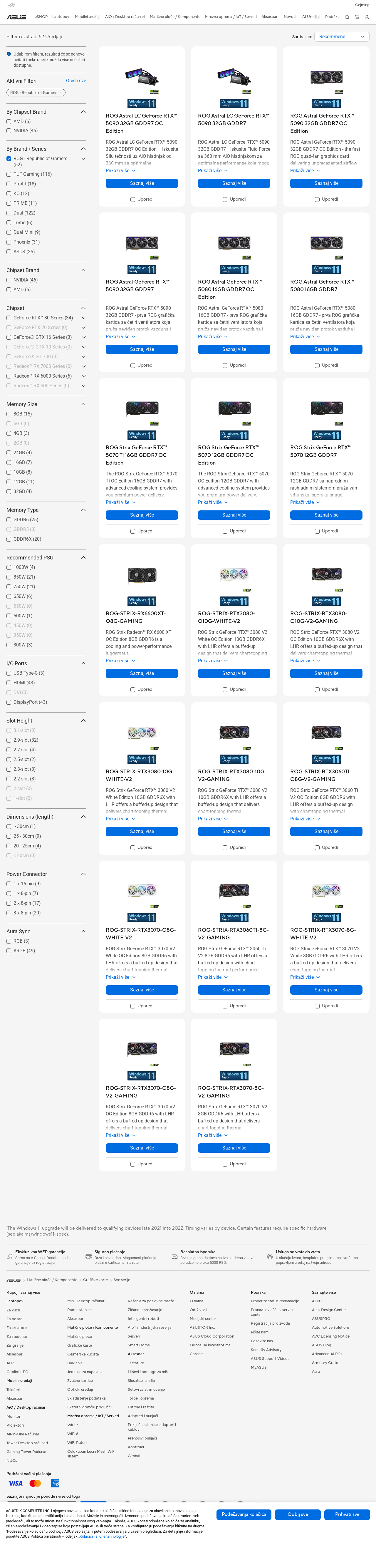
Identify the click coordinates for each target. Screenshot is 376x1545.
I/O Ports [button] (46, 663)
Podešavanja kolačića (244, 1514)
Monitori (13, 1416)
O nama (196, 1301)
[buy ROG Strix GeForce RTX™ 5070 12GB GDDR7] (326, 451)
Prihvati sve (347, 1514)
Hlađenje (75, 1363)
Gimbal (134, 1456)
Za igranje (15, 1345)
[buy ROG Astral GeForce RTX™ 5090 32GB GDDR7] (142, 286)
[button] (362, 5)
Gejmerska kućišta (83, 1354)
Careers (197, 1354)
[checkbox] (43, 328)
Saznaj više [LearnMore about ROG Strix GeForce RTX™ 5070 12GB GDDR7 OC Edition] (234, 515)
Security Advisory (266, 1350)
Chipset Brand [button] (46, 270)
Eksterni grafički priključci (89, 1407)
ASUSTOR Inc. (202, 1327)
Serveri (134, 1336)
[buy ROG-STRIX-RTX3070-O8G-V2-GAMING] (142, 1092)
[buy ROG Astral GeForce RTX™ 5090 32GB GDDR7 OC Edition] (326, 123)
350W (23, 635)
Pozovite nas (262, 1341)
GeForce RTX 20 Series (41, 327)
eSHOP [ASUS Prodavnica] (41, 16)
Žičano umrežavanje (145, 1310)
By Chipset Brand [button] (46, 112)
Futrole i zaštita (141, 1407)
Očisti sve (76, 80)
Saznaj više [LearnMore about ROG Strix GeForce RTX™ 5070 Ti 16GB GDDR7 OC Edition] (142, 515)
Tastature (136, 1363)
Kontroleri (136, 1447)
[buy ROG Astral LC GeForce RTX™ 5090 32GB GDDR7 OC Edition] (142, 123)
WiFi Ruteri (77, 1442)
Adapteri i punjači (143, 1416)
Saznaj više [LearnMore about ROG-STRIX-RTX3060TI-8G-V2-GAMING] (234, 990)
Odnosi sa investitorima (210, 1345)
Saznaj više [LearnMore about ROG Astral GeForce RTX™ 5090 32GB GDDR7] (142, 349)
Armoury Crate (325, 1362)
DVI (21, 692)
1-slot (23, 798)
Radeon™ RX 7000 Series (43, 366)
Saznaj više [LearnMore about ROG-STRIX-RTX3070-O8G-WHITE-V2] (142, 990)
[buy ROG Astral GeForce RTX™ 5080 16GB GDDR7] (326, 286)
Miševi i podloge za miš (148, 1372)
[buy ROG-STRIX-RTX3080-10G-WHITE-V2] (142, 775)
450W (23, 625)
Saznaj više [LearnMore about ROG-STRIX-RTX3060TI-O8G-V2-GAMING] (326, 831)
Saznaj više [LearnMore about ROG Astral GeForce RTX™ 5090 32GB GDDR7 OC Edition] (326, 183)
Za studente (16, 1336)
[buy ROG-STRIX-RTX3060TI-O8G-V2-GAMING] (326, 775)
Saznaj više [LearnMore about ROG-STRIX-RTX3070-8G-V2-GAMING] (234, 1148)
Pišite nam (259, 1332)
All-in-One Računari (23, 1434)
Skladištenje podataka (86, 1398)
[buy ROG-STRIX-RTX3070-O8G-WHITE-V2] (142, 934)
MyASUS (259, 1367)
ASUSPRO (321, 1318)
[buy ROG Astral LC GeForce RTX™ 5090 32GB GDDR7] (234, 120)
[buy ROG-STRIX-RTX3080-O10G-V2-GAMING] (326, 617)
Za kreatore (16, 1328)
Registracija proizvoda (270, 1323)
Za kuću (13, 1310)
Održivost (198, 1310)
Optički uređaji (80, 1389)
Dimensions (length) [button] (46, 817)
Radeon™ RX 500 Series (41, 385)
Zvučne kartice (80, 1380)
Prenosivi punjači (142, 1438)
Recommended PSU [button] (46, 557)
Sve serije (122, 1280)
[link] (16, 17)
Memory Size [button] (46, 404)
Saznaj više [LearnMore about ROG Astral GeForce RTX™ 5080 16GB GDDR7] (326, 349)
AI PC (11, 1363)
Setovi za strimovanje (146, 1389)
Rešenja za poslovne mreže (151, 1301)
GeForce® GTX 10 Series (43, 347)
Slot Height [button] (46, 721)
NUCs (11, 1460)
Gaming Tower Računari (27, 1452)
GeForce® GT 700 (36, 356)
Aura (316, 1371)
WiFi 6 (72, 1434)
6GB (21, 423)
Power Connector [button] (46, 874)
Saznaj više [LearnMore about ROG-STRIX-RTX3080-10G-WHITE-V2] (142, 831)
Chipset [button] (46, 308)
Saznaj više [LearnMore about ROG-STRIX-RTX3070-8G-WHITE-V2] (326, 990)
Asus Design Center (329, 1310)
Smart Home (139, 1345)
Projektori (15, 1425)
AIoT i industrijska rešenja (150, 1327)
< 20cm (25, 855)
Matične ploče (79, 1336)
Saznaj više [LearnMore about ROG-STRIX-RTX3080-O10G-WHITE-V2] (234, 673)
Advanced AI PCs (327, 1354)
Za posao (14, 1319)
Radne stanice (79, 1310)
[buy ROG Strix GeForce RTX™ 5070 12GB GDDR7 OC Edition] (234, 455)
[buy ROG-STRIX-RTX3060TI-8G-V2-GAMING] (234, 934)
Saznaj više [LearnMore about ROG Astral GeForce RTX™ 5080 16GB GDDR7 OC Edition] (234, 349)
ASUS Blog (321, 1345)
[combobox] (342, 37)
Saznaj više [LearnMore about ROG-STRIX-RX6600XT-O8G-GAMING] (142, 673)
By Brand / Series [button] (46, 149)
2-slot (23, 788)
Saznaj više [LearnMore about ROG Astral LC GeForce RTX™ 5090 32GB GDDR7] (234, 183)
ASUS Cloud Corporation (212, 1336)
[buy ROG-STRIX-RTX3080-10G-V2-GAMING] (234, 775)
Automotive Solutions (331, 1327)
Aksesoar (14, 1354)
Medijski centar (203, 1318)
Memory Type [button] (46, 510)
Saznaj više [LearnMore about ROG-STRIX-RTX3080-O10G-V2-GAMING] (326, 673)
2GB (21, 443)
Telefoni (13, 1390)
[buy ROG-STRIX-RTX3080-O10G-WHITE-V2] (234, 617)
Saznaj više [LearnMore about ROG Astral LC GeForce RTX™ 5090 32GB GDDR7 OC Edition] (142, 183)
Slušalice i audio (141, 1380)
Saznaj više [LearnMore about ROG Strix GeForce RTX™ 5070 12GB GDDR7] (326, 515)
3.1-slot (25, 730)
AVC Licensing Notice (331, 1336)
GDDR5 (25, 529)
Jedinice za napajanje (85, 1372)
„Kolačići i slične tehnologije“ (102, 1536)
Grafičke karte (79, 1345)
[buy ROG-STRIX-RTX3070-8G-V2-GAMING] (234, 1092)
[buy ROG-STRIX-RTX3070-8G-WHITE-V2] (326, 934)
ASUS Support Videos (270, 1358)
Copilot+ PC (17, 1372)
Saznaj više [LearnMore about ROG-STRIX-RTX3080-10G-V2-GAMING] (234, 831)
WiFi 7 (72, 1425)
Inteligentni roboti (143, 1318)
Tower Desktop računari (27, 1443)
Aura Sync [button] (46, 931)
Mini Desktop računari (86, 1301)
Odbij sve (298, 1514)
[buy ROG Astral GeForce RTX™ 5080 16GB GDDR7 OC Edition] (234, 289)
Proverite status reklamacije (275, 1301)
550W (23, 606)
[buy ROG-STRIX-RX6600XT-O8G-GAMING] (142, 617)
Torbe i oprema (141, 1398)
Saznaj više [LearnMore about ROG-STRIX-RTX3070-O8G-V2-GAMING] (142, 1148)
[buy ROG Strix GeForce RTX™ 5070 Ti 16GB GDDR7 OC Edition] (142, 455)
